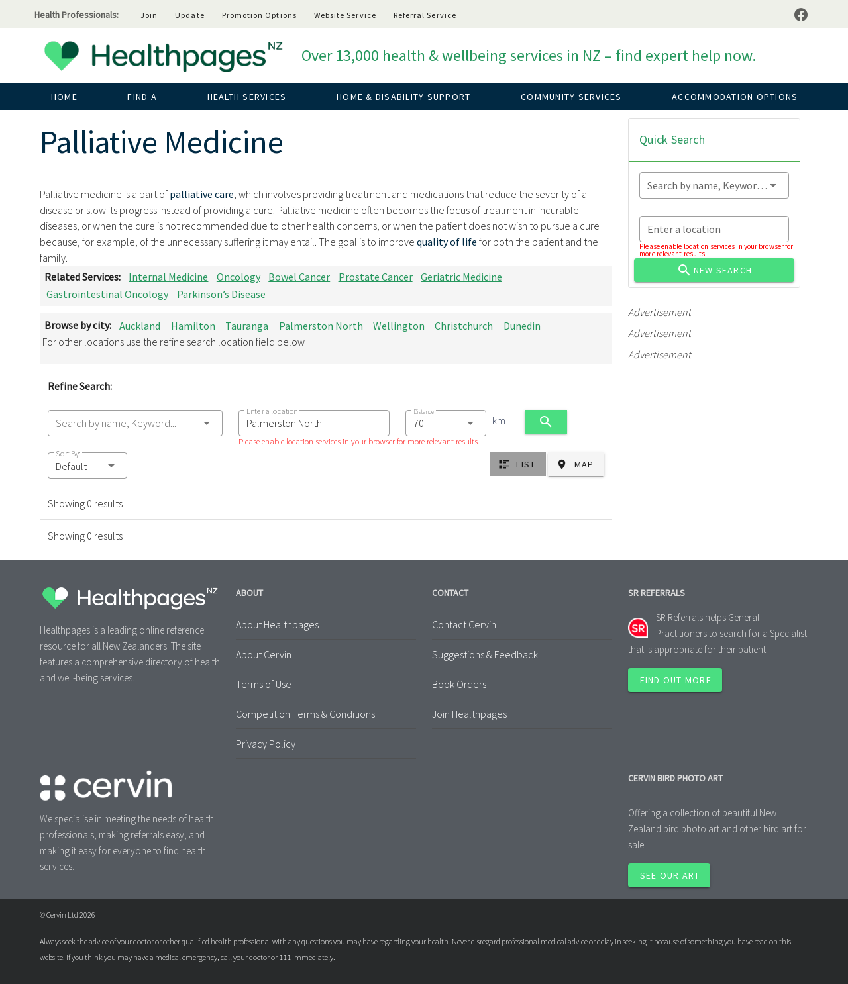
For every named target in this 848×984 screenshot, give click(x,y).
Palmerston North (321, 325)
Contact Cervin (464, 624)
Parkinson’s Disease (221, 294)
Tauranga (246, 325)
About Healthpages (277, 624)
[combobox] (135, 423)
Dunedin (522, 325)
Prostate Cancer (376, 276)
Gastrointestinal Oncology (107, 294)
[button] (87, 465)
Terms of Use (264, 684)
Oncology (238, 276)
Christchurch (464, 325)
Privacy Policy (265, 743)
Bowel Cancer (299, 276)
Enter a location (271, 411)
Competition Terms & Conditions (305, 713)
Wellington (399, 325)
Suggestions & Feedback (485, 654)
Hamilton (193, 325)
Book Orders (459, 684)
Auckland (139, 325)
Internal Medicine (168, 276)
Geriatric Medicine (461, 276)
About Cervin (264, 654)
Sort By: (68, 453)
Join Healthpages (469, 713)
